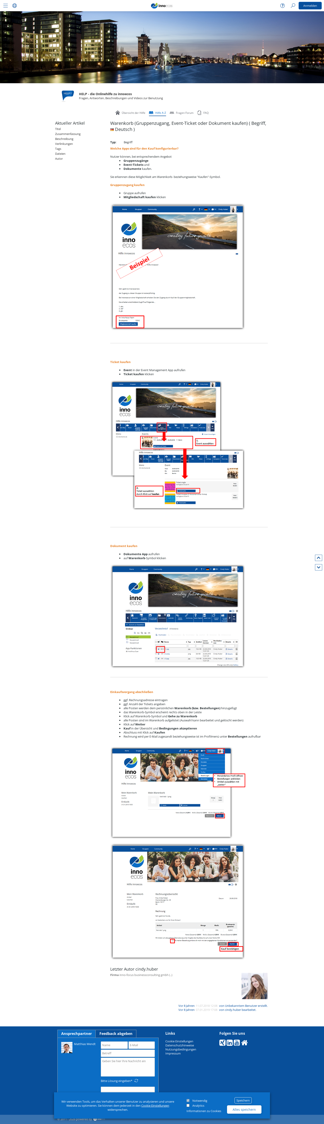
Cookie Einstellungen (155, 1106)
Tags (58, 149)
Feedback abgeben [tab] (116, 1033)
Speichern (243, 1100)
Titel (58, 129)
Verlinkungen (64, 144)
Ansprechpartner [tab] (76, 1033)
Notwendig (199, 1101)
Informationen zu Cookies (204, 1111)
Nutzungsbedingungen (180, 1049)
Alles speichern (244, 1109)
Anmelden (310, 6)
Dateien (60, 154)
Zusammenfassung (68, 134)
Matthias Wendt (78, 1047)
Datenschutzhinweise (179, 1045)
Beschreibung (64, 139)
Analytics (198, 1106)
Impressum (173, 1053)
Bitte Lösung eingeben (116, 1081)
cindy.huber (233, 1010)
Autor (59, 159)
